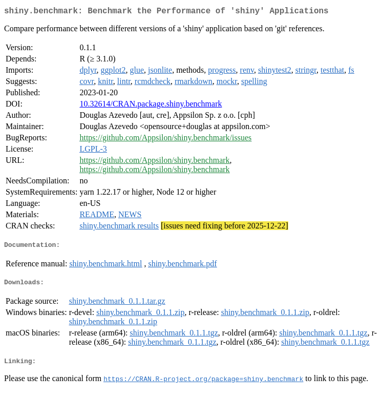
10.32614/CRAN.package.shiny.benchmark (150, 105)
